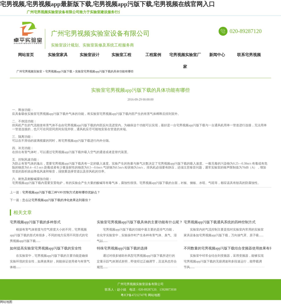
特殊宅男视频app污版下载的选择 (122, 248)
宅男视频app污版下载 (58, 71)
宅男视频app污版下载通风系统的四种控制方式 (220, 222)
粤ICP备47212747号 (134, 295)
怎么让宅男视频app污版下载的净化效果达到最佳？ (56, 200)
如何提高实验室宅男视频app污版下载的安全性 (46, 248)
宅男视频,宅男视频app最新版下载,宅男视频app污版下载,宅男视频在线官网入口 (107, 4)
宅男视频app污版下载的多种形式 (35, 222)
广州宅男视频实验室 (29, 71)
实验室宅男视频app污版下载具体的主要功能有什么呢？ (140, 222)
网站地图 (154, 295)
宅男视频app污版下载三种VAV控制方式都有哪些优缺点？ (61, 192)
